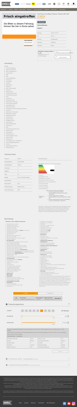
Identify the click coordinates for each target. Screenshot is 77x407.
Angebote (16, 9)
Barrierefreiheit (41, 402)
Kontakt (20, 402)
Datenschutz (33, 402)
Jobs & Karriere (62, 9)
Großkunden (46, 9)
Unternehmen (4, 9)
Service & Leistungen (38, 9)
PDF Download (41, 22)
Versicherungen (54, 9)
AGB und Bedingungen (51, 402)
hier (41, 392)
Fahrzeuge (29, 9)
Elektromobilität (22, 9)
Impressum (26, 402)
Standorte (11, 9)
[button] (62, 52)
